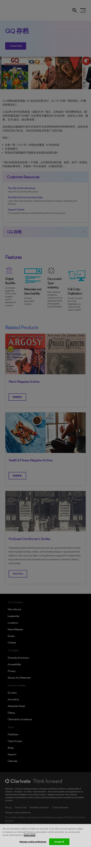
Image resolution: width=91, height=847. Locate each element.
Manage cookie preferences (32, 843)
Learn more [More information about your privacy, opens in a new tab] (29, 837)
